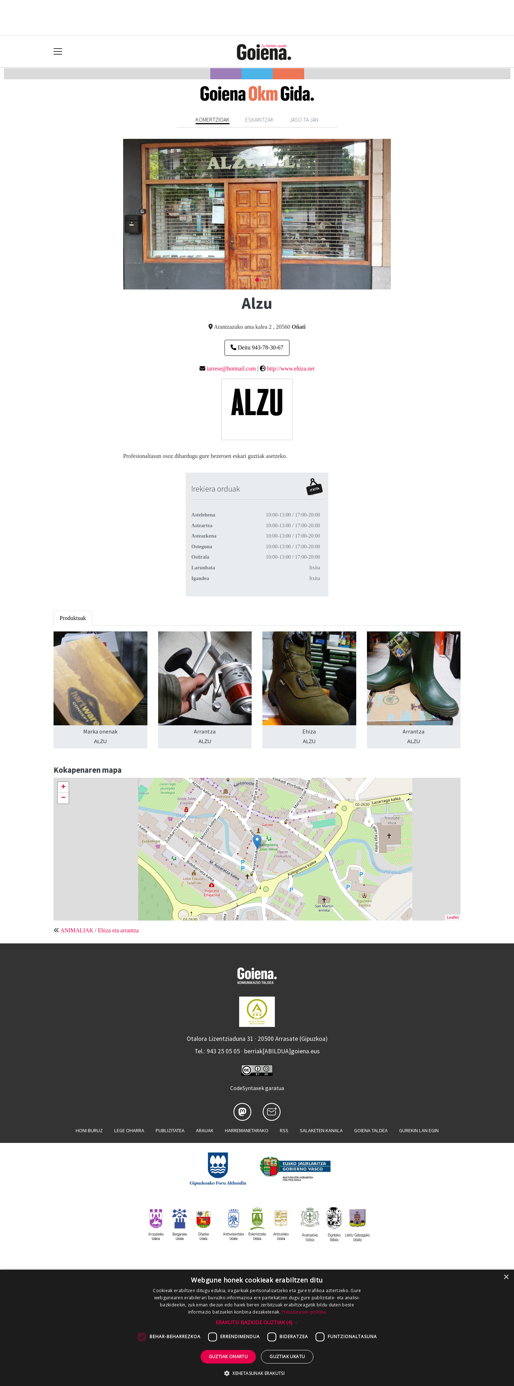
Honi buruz (89, 1130)
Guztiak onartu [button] (228, 1357)
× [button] (506, 1277)
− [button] (63, 798)
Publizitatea (170, 1130)
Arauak (204, 1130)
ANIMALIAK (76, 930)
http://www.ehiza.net (290, 369)
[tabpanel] (257, 214)
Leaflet (453, 917)
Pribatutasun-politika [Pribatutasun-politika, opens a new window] (304, 1312)
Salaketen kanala (321, 1130)
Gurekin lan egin (419, 1130)
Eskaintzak (259, 119)
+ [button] (63, 787)
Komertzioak (213, 119)
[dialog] (257, 1328)
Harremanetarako (246, 1130)
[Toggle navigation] (58, 51)
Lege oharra (129, 1130)
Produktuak (73, 618)
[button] (257, 1322)
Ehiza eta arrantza (118, 930)
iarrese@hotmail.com (231, 369)
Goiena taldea (371, 1130)
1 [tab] (257, 280)
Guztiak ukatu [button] (287, 1357)
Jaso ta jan (303, 119)
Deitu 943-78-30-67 (257, 347)
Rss (284, 1130)
